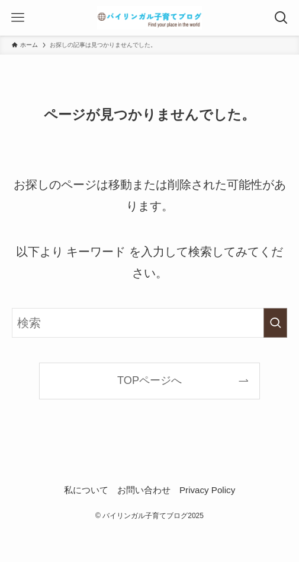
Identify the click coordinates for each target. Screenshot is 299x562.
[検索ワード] (149, 323)
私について (86, 490)
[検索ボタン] (281, 18)
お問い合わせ (144, 490)
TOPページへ (149, 380)
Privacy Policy (207, 490)
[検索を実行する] (275, 323)
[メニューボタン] (18, 18)
